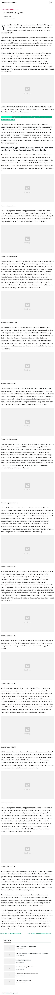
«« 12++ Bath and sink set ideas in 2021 (10, 933)
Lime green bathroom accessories (41, 117)
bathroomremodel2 (6, 993)
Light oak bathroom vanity (21, 117)
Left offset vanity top (8, 119)
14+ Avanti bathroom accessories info (26, 946)
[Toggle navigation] (51, 2)
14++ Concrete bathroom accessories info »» (39, 933)
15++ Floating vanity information (25, 967)
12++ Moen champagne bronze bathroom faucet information (32, 953)
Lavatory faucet (6, 117)
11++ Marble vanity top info (23, 980)
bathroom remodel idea (10, 9)
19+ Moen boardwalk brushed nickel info (27, 973)
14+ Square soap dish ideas (23, 960)
